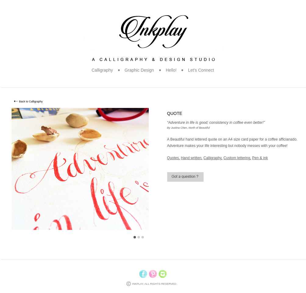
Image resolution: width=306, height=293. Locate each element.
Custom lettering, (237, 158)
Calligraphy (102, 70)
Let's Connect (201, 70)
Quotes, (173, 158)
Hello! (171, 70)
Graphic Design (139, 70)
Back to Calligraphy (31, 101)
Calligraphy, (212, 158)
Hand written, (191, 158)
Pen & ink (260, 158)
